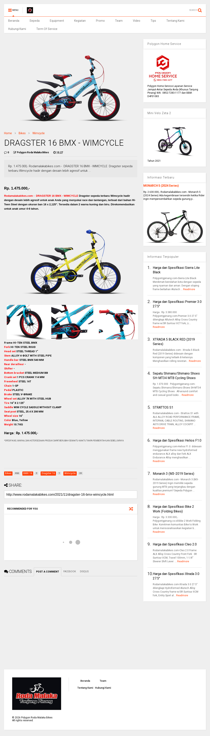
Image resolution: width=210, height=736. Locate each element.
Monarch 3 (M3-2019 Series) (173, 474)
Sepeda (35, 20)
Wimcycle (38, 133)
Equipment (57, 20)
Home (8, 133)
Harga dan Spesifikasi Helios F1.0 (177, 440)
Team (119, 20)
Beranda (13, 20)
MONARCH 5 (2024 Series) (161, 185)
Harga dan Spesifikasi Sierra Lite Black (176, 270)
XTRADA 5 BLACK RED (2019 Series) (174, 341)
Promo (100, 20)
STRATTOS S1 (163, 407)
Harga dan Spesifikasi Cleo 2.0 (175, 544)
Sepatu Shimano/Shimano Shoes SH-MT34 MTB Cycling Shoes (176, 375)
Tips (153, 20)
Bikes (22, 133)
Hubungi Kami (17, 29)
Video (136, 20)
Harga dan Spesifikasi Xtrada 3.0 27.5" (176, 576)
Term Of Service (46, 29)
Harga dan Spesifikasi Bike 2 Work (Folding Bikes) (173, 509)
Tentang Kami (175, 20)
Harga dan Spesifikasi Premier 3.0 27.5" (177, 304)
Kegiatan (80, 20)
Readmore (189, 289)
